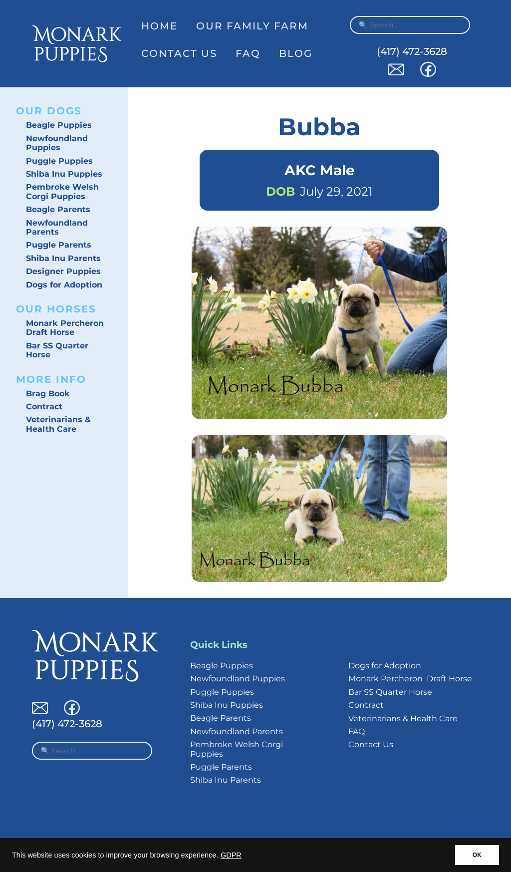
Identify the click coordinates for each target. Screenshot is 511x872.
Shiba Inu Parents (63, 258)
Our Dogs (49, 111)
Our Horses (56, 309)
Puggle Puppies (59, 161)
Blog (295, 53)
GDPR (231, 855)
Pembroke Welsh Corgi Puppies (62, 191)
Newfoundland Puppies (57, 143)
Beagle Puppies (59, 125)
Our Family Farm (252, 26)
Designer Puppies (63, 271)
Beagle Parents (58, 209)
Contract (44, 406)
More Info (51, 379)
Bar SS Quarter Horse (57, 350)
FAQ (248, 53)
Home (159, 26)
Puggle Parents (58, 245)
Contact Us (179, 53)
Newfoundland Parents (57, 227)
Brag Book (48, 393)
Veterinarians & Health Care (58, 424)
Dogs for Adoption (64, 285)
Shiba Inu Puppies (64, 174)
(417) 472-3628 (412, 51)
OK (477, 855)
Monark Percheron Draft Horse (65, 327)
